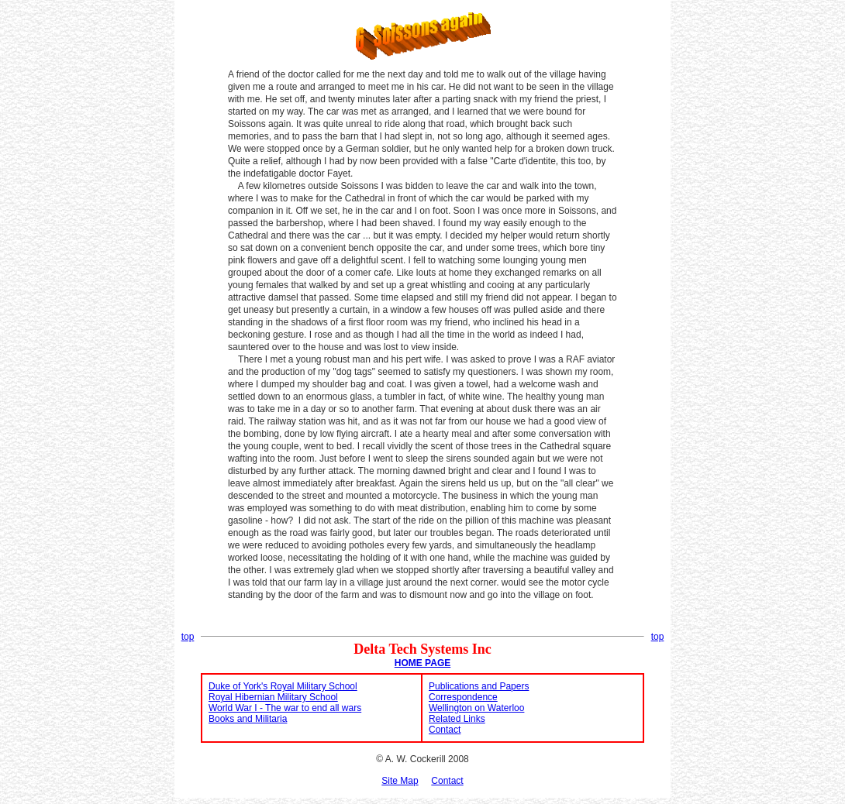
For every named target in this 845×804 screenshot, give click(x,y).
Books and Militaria (248, 718)
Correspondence (463, 697)
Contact (444, 729)
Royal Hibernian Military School (273, 697)
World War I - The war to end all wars (285, 708)
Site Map (399, 780)
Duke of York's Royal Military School (283, 686)
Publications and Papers (479, 686)
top (188, 636)
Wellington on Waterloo (476, 708)
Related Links (457, 718)
